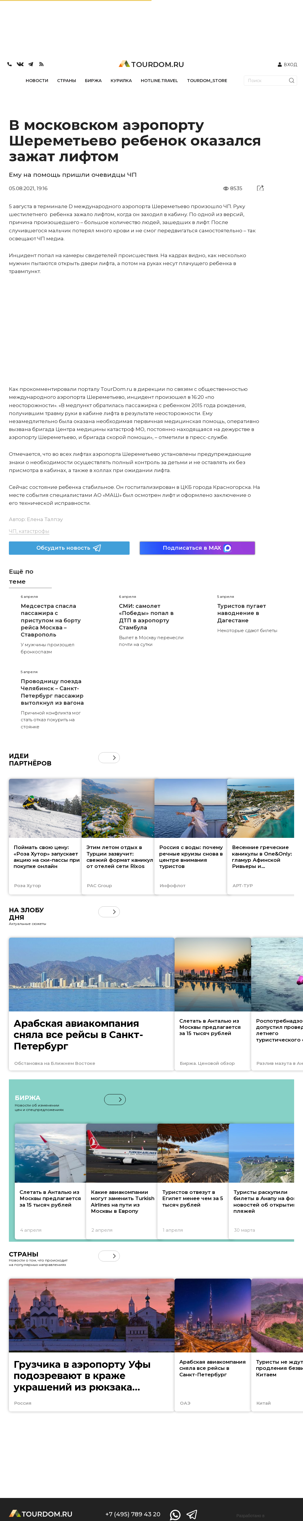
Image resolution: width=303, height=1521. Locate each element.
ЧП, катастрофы (29, 531)
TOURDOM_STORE (207, 80)
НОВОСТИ (37, 80)
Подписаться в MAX (197, 548)
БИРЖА (93, 80)
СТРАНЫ (66, 80)
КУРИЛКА (121, 80)
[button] (114, 757)
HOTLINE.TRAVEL (159, 80)
